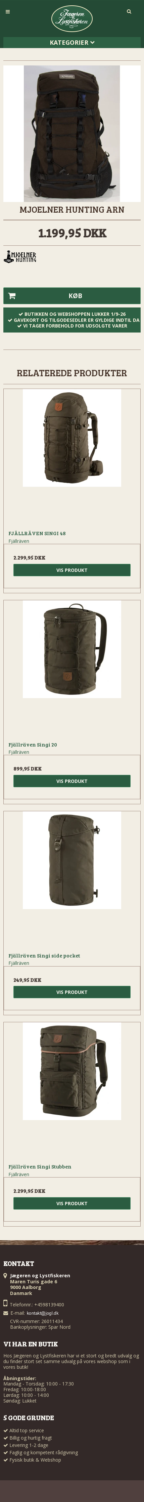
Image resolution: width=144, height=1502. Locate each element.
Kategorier (72, 42)
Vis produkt (72, 570)
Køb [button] (43, 296)
